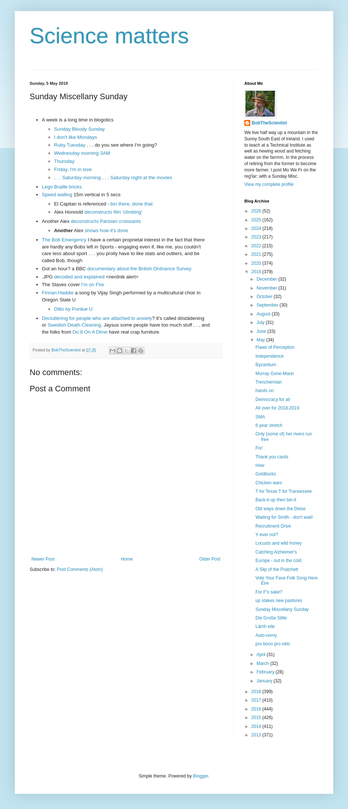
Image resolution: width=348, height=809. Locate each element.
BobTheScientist (269, 123)
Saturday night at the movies (141, 177)
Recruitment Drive (273, 526)
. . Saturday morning (78, 177)
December (267, 279)
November (267, 288)
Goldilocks (265, 474)
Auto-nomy (266, 635)
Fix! (258, 448)
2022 (256, 245)
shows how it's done (106, 230)
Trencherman (268, 382)
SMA (260, 416)
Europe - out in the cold (278, 560)
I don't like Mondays (75, 137)
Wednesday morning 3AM (82, 153)
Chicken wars (268, 482)
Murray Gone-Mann (274, 373)
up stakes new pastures (278, 600)
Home (127, 559)
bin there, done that (131, 204)
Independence (269, 356)
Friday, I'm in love (73, 169)
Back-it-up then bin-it (275, 499)
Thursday (64, 161)
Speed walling (57, 194)
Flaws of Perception (274, 347)
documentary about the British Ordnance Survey (139, 268)
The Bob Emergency (64, 240)
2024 (256, 228)
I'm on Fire (92, 284)
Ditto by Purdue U (73, 309)
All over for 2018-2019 (277, 408)
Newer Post (42, 559)
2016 (256, 709)
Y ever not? (266, 534)
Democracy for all (272, 399)
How (259, 465)
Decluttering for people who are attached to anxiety (97, 318)
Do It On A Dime (90, 332)
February (266, 672)
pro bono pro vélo (272, 643)
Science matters (109, 35)
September (268, 305)
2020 (256, 263)
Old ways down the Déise (280, 508)
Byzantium (265, 364)
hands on (264, 390)
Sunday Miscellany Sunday (282, 609)
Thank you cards (271, 456)
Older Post (209, 559)
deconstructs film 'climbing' (113, 212)
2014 (256, 726)
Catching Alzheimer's (276, 552)
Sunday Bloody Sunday (79, 129)
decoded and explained (79, 277)
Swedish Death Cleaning (74, 325)
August (264, 314)
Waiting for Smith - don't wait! (284, 517)
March (263, 663)
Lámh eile (265, 626)
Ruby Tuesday (69, 145)
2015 (256, 717)
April (262, 654)
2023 (256, 237)
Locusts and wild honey (278, 543)
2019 (256, 271)
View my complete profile (269, 184)
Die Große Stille (271, 618)
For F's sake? (268, 592)
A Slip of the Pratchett (276, 569)
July (261, 322)
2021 (256, 254)
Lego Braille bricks (62, 187)
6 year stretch (268, 425)
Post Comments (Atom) (80, 569)
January (265, 680)
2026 (256, 211)
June (262, 331)
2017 (256, 700)
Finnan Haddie (58, 292)
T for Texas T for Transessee (283, 491)
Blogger (200, 776)
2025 (256, 220)
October (265, 296)
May (261, 339)
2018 (256, 691)
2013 (256, 735)
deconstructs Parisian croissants (106, 221)
